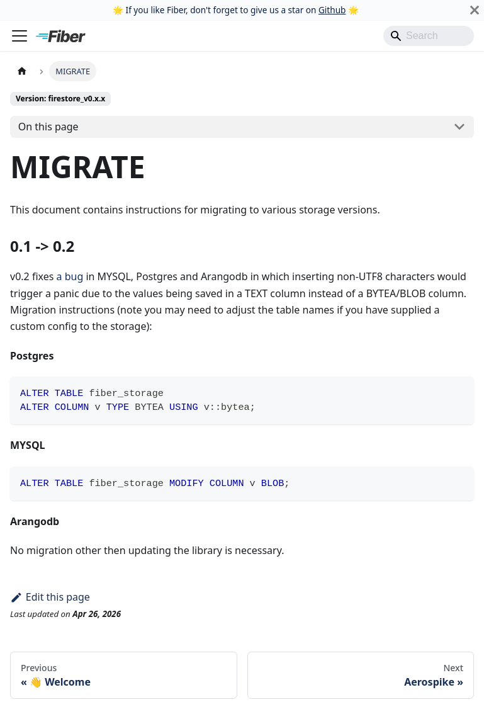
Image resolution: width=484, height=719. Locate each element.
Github (332, 10)
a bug (70, 276)
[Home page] (22, 71)
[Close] (474, 10)
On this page (48, 126)
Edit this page (50, 597)
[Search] (428, 36)
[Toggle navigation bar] (19, 35)
